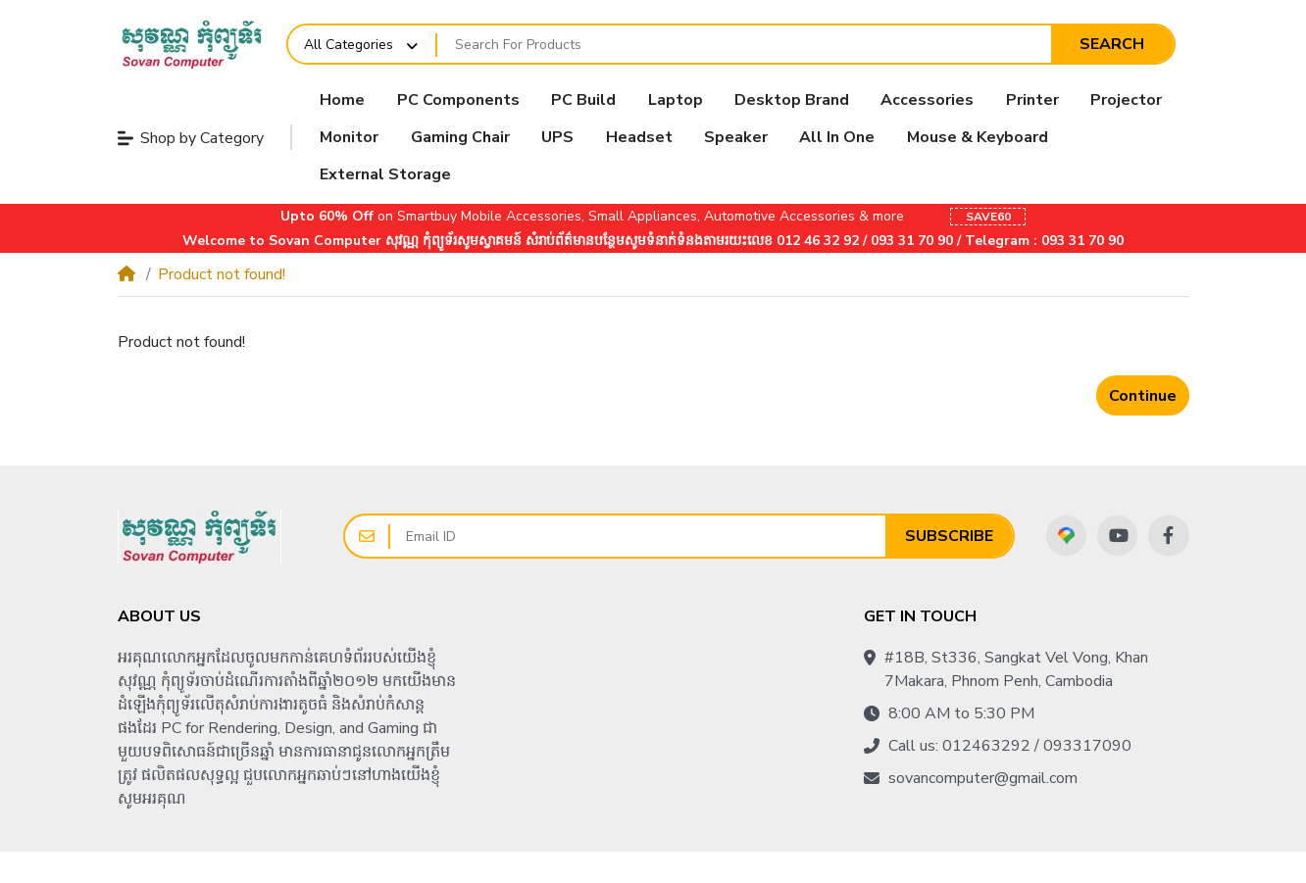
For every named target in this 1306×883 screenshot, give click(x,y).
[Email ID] (637, 536)
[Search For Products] (744, 44)
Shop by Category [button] (191, 138)
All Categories (348, 44)
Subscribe (949, 536)
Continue (1143, 396)
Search (1112, 44)
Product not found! (221, 274)
